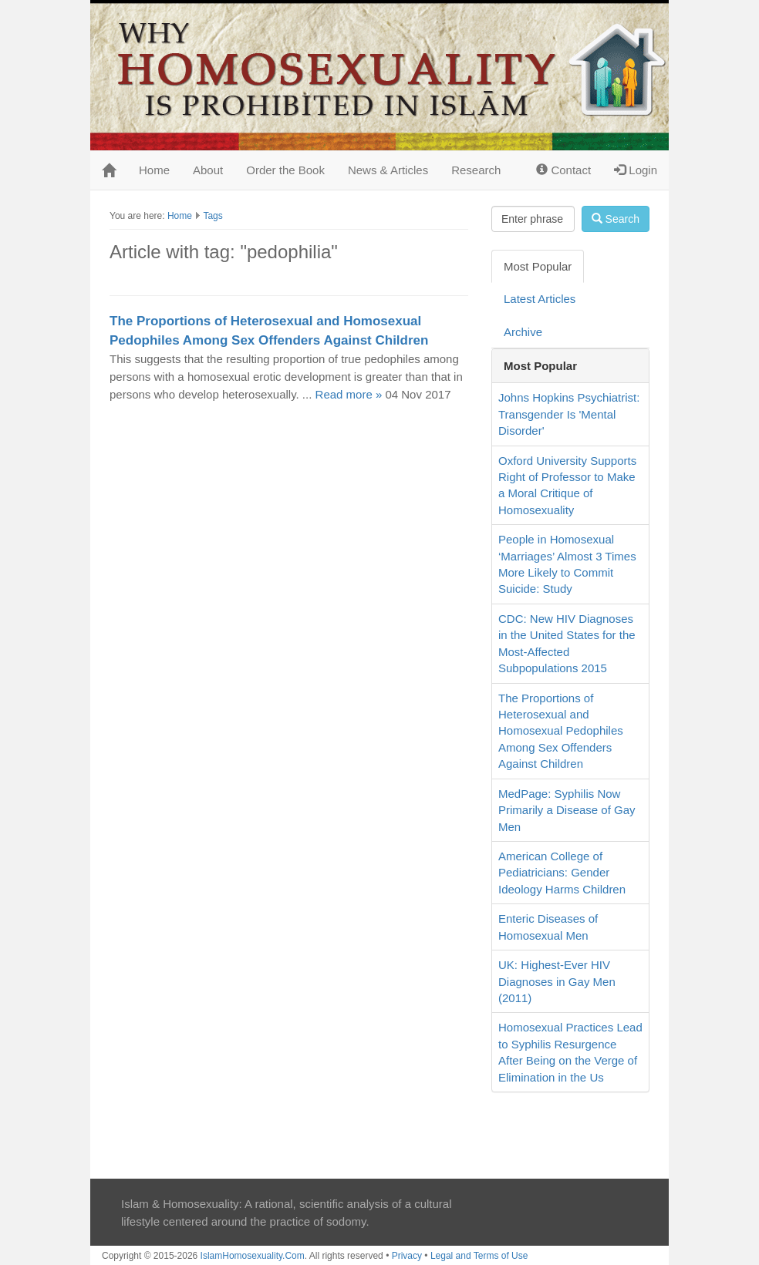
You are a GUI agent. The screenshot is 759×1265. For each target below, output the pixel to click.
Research (476, 170)
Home (154, 170)
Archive (523, 331)
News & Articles (388, 170)
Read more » (349, 394)
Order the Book (285, 170)
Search (615, 219)
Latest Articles (539, 298)
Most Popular (538, 266)
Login (635, 170)
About (208, 170)
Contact (563, 170)
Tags (212, 215)
